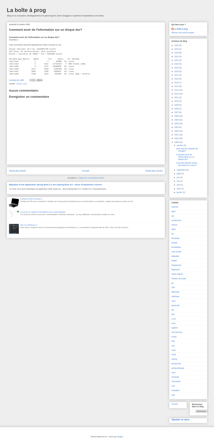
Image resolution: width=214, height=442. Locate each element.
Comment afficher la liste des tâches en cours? (186, 164)
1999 (176, 142)
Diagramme (176, 265)
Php (173, 341)
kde (173, 314)
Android (174, 207)
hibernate (175, 292)
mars (179, 188)
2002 (176, 131)
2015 (176, 82)
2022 (176, 56)
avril (179, 185)
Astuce (19, 84)
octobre (180, 145)
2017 (176, 75)
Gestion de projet (178, 278)
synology (175, 377)
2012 (176, 94)
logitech (174, 328)
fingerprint (175, 269)
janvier (180, 192)
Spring (174, 359)
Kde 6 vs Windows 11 (28, 225)
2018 (176, 71)
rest (173, 346)
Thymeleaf (175, 381)
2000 (176, 138)
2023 (176, 53)
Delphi (174, 261)
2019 (176, 68)
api (172, 216)
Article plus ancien (154, 171)
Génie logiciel (177, 274)
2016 (176, 79)
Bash (173, 229)
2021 (176, 60)
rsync (173, 350)
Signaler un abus (180, 419)
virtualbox (175, 390)
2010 (176, 101)
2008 (176, 109)
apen (173, 211)
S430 (173, 354)
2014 (176, 86)
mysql (173, 337)
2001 (176, 135)
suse (173, 372)
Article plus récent (17, 171)
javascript (175, 305)
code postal (176, 252)
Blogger (120, 437)
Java (173, 301)
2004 (176, 123)
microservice (176, 332)
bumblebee (176, 247)
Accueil (85, 171)
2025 (176, 45)
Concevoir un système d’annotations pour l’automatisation (43, 212)
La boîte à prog (26, 10)
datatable (175, 256)
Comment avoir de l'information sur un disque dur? (185, 157)
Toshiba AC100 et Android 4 (31, 199)
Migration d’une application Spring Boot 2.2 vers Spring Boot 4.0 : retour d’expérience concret (55, 184)
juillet (179, 173)
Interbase (175, 296)
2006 (176, 116)
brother (174, 243)
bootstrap (175, 238)
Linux (25, 84)
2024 (176, 49)
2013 (176, 90)
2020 (176, 64)
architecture (176, 220)
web (173, 395)
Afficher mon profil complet (182, 33)
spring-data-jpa (177, 368)
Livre (173, 323)
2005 (176, 120)
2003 (176, 127)
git (172, 283)
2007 (176, 112)
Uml (173, 386)
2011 (176, 97)
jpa (172, 310)
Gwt (173, 287)
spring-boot (176, 363)
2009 (176, 105)
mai (178, 181)
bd (172, 234)
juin (178, 177)
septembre (181, 170)
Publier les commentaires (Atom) (91, 178)
